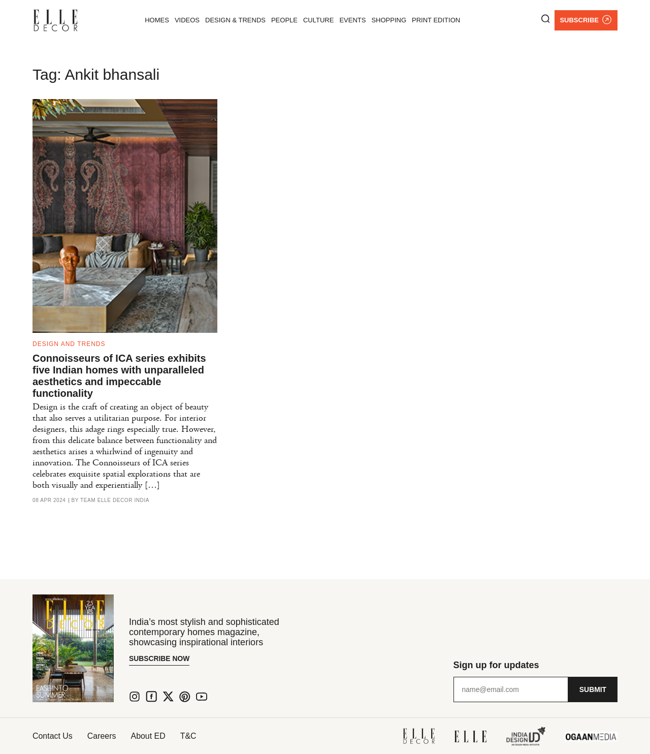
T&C (190, 736)
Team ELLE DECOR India (114, 500)
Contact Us (52, 736)
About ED (149, 736)
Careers (102, 736)
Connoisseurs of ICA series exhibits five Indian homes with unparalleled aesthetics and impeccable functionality (119, 376)
